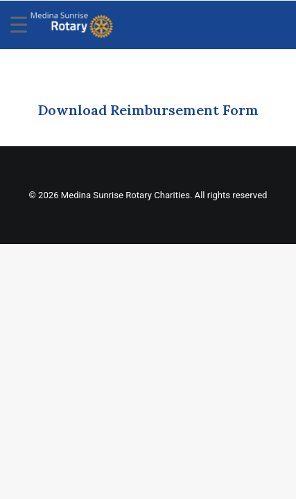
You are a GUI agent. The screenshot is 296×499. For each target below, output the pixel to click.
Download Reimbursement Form (148, 110)
